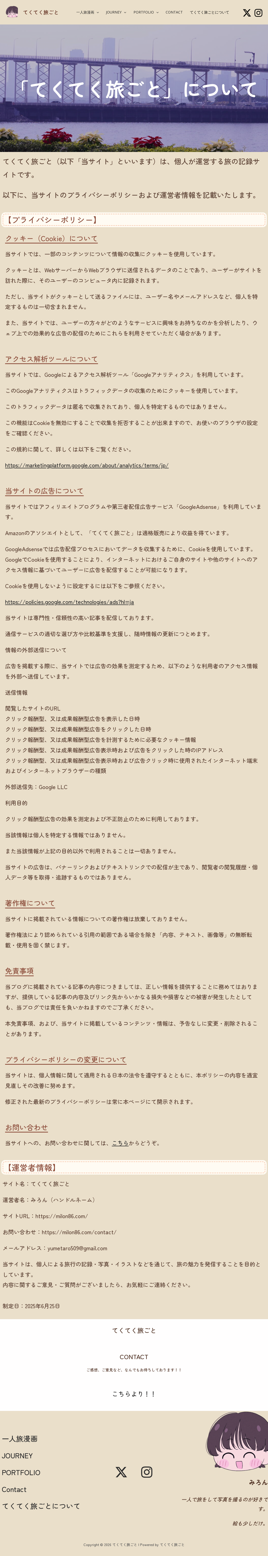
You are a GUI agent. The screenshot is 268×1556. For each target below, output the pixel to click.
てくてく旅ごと (41, 12)
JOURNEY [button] (116, 12)
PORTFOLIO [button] (146, 12)
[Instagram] (258, 12)
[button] (96, 12)
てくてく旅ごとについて (209, 12)
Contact (174, 12)
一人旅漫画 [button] (87, 12)
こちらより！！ (134, 1393)
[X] (246, 12)
